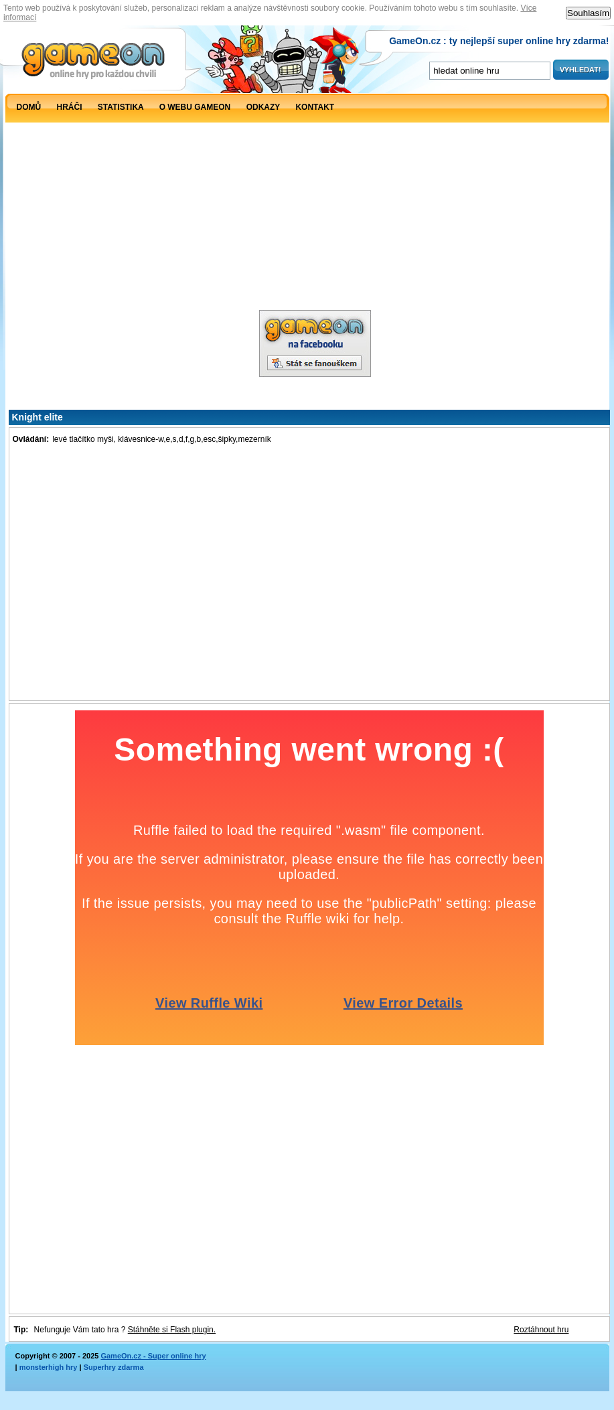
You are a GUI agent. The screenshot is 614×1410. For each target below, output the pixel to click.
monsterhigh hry (48, 1367)
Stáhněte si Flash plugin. (172, 1329)
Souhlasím (588, 13)
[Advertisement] (130, 251)
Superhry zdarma (114, 1367)
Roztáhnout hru (541, 1329)
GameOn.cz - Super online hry (153, 1356)
